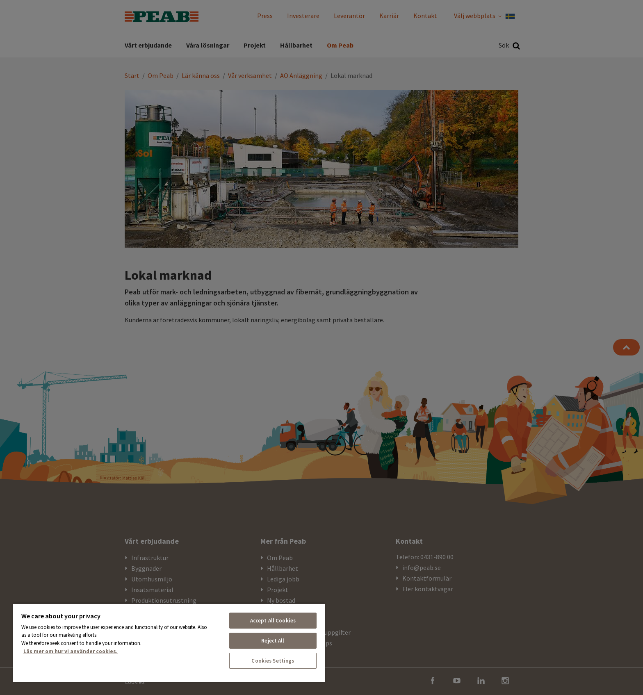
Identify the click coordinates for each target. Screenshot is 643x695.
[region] (169, 642)
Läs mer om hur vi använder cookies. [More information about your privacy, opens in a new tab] (70, 651)
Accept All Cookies (273, 620)
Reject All (272, 640)
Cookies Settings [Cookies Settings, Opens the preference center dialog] (272, 660)
